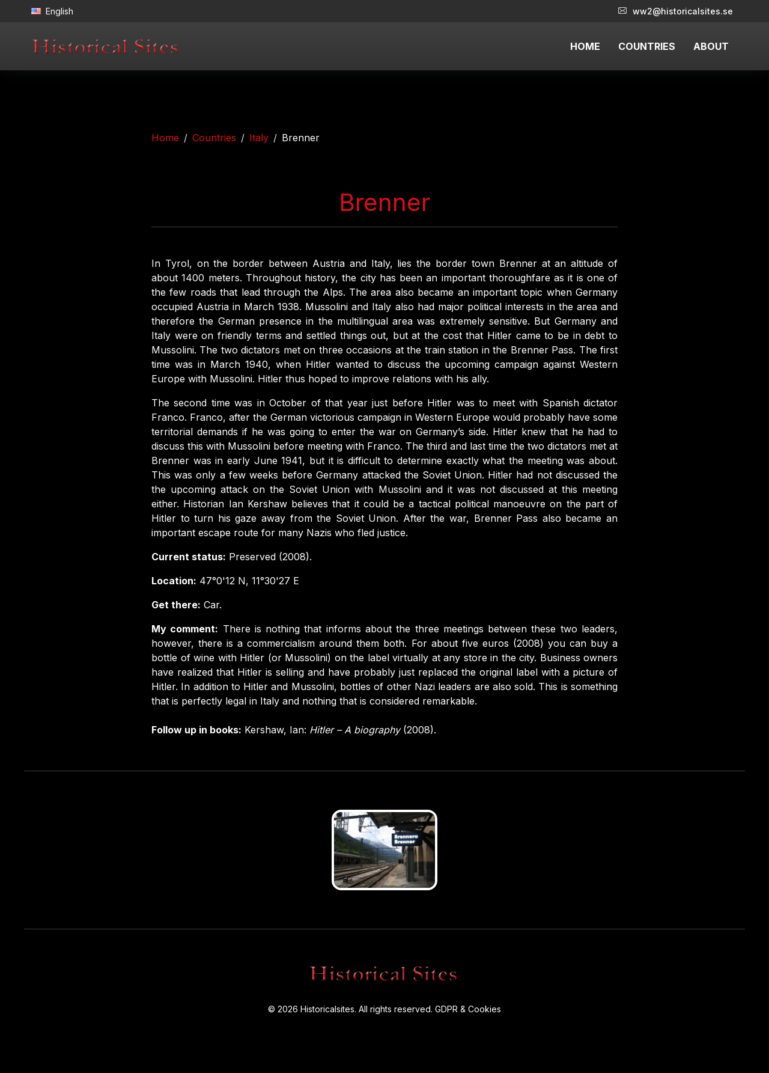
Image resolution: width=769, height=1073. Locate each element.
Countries (214, 138)
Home (165, 138)
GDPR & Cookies (468, 1009)
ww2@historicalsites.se (675, 11)
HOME (585, 46)
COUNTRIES (646, 46)
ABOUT (711, 46)
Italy (259, 138)
